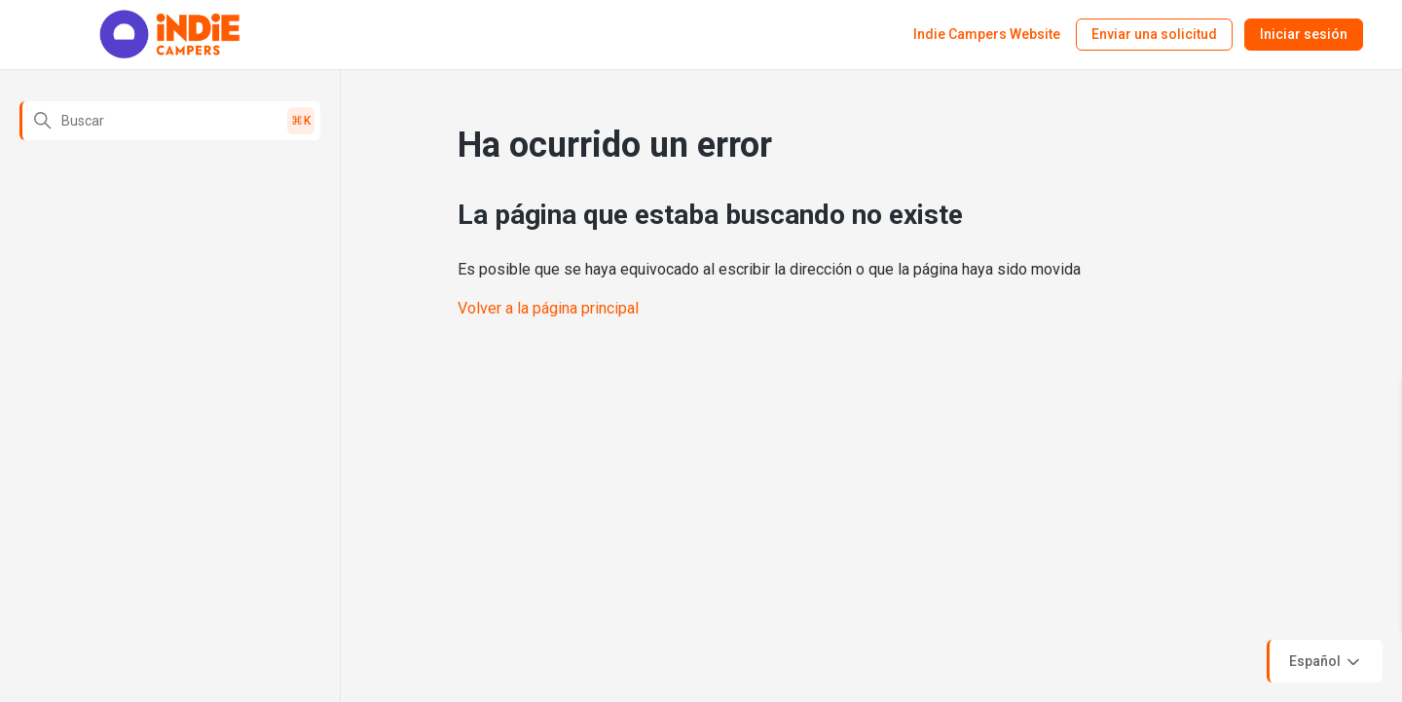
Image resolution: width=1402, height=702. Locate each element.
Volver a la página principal (548, 308)
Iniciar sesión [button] (1303, 34)
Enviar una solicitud (1154, 34)
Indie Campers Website (986, 34)
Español (1326, 662)
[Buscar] (169, 120)
